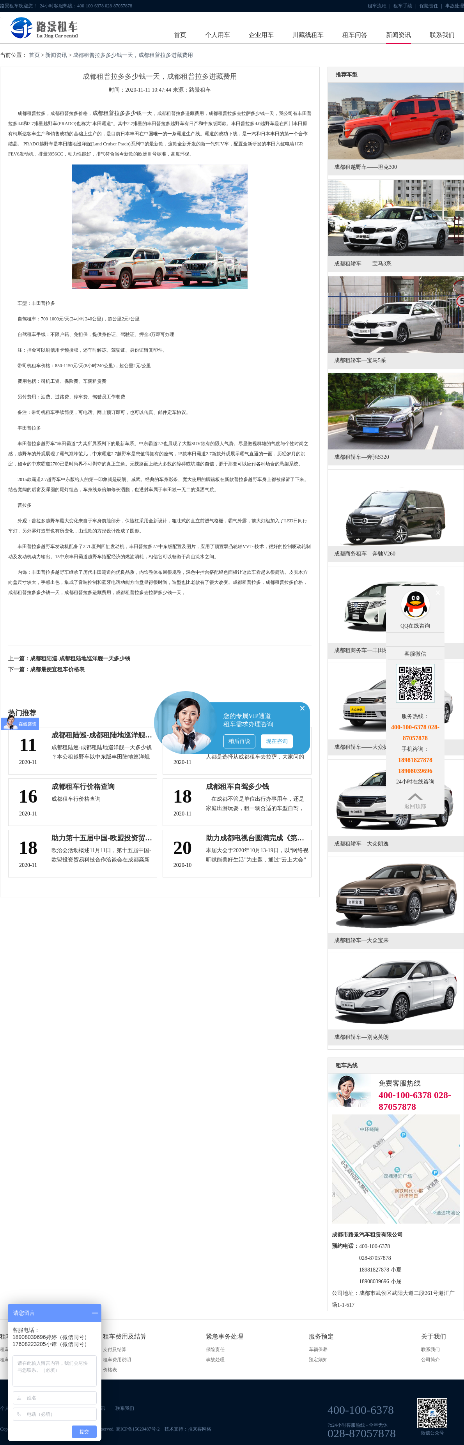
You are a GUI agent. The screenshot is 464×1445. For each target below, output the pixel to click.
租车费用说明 (117, 1359)
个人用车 (217, 35)
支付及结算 (114, 1349)
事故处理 (454, 6)
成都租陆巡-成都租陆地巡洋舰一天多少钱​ (80, 658)
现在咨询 (277, 741)
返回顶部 (415, 806)
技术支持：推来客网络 (188, 1429)
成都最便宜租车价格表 (57, 669)
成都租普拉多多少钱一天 (122, 113)
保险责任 (431, 6)
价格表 (110, 1369)
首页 (180, 35)
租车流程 (379, 6)
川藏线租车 (308, 35)
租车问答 (354, 35)
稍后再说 (239, 741)
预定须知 (318, 1359)
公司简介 (430, 1359)
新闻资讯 (398, 35)
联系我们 (442, 35)
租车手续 (404, 6)
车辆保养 (318, 1349)
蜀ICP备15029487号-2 (138, 1429)
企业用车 (261, 35)
